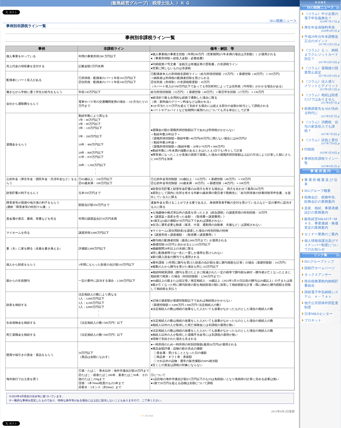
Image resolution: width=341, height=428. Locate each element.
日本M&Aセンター (318, 314)
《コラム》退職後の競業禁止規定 (322, 71)
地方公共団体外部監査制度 (321, 305)
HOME (149, 415)
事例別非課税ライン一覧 (322, 162)
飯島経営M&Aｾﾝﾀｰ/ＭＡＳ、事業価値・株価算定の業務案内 (321, 223)
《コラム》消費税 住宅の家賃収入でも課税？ (322, 128)
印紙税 (322, 150)
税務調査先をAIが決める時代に (322, 112)
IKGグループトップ (319, 261)
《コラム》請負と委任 (322, 141)
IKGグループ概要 (317, 191)
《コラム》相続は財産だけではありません (322, 98)
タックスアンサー (317, 274)
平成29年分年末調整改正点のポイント (322, 40)
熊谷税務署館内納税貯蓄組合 (321, 283)
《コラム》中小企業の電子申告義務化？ (322, 17)
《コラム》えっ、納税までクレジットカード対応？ (322, 56)
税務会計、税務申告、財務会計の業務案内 (321, 199)
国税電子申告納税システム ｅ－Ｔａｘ (321, 294)
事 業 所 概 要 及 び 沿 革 (320, 182)
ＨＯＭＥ (320, 2)
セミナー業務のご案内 (321, 234)
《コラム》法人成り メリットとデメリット (322, 85)
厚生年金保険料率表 (322, 29)
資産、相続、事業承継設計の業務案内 (321, 210)
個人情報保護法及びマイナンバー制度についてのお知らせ (321, 245)
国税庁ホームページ (319, 268)
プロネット (312, 320)
